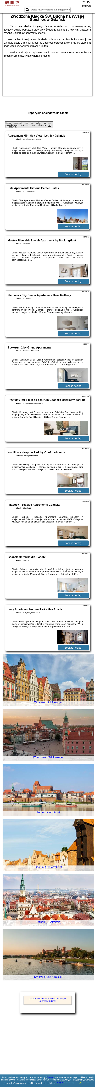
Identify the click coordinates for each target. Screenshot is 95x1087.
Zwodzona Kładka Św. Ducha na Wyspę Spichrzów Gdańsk (47, 999)
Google (50, 1077)
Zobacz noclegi (73, 174)
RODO (60, 1083)
